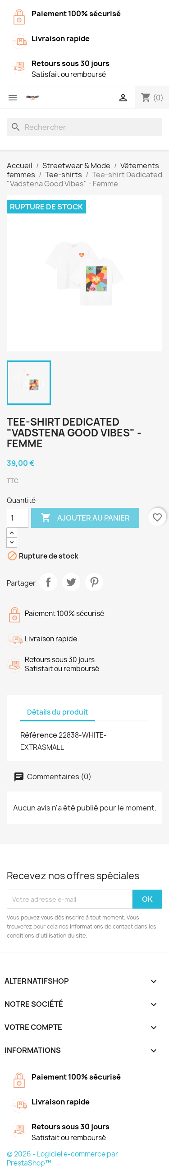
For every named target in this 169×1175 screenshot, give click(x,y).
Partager (48, 582)
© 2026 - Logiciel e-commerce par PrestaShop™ (62, 1158)
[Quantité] (17, 518)
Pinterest (94, 582)
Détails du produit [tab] (57, 712)
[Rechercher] (84, 127)
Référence (38, 734)
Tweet (71, 582)
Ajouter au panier (85, 518)
